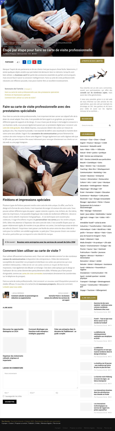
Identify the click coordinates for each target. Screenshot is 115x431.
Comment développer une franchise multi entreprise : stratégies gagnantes (39, 331)
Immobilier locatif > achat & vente (93, 223)
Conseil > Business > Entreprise (11, 46)
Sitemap (99, 428)
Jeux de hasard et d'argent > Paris (93, 236)
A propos (58, 428)
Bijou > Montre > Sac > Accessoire (92, 166)
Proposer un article (76, 428)
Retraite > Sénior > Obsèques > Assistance (96, 264)
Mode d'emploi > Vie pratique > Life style (95, 242)
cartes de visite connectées (32, 273)
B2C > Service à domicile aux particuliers (95, 159)
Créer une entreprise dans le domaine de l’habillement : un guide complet (65, 331)
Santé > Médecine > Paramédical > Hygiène (93, 268)
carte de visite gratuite (11, 128)
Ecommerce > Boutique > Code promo (94, 195)
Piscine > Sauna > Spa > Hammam (93, 249)
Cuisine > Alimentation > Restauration (94, 179)
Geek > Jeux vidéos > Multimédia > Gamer (96, 214)
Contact (65, 428)
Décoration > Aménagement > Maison (94, 186)
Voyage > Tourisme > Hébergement (93, 290)
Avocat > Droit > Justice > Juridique (93, 153)
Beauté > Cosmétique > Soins (91, 162)
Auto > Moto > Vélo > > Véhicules (92, 149)
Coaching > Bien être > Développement (94, 169)
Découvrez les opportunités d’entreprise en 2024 (13, 330)
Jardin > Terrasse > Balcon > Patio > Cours (96, 232)
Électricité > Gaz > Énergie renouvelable (95, 199)
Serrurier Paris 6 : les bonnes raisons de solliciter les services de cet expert (56, 298)
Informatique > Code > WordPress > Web (95, 229)
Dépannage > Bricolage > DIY (91, 189)
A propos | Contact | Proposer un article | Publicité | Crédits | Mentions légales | (27, 423)
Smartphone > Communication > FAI (93, 273)
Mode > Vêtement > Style (89, 239)
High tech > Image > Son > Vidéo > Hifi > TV (95, 218)
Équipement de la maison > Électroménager (90, 206)
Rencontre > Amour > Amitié (90, 261)
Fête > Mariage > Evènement (91, 211)
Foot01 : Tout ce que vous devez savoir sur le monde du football (103, 321)
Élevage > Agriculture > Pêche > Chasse (95, 202)
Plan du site (56, 423)
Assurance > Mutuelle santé (90, 146)
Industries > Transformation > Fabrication (96, 226)
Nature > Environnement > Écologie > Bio (95, 246)
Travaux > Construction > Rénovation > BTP (94, 286)
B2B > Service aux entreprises (91, 156)
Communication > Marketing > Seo (93, 172)
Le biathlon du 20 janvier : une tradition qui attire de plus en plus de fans (103, 365)
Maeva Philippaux (10, 54)
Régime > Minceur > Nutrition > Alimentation (92, 256)
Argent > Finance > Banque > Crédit (93, 143)
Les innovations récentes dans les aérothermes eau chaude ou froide (103, 392)
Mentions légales (89, 428)
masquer (28, 89)
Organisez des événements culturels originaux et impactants (13, 358)
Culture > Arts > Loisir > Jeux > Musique (95, 182)
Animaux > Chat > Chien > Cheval (92, 139)
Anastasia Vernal (102, 312)
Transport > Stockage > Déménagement (95, 281)
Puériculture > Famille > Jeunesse (92, 252)
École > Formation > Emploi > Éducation (95, 192)
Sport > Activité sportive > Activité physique (92, 277)
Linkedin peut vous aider (12, 287)
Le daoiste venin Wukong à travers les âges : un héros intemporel (103, 379)
